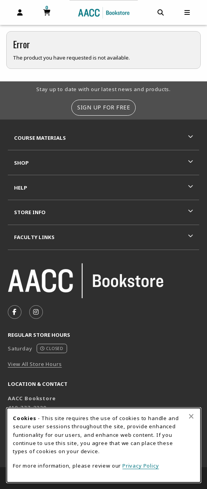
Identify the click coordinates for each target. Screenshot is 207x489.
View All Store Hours (35, 364)
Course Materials (40, 137)
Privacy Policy (140, 465)
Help (20, 187)
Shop (21, 162)
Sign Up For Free (103, 107)
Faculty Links (34, 237)
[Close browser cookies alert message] (191, 416)
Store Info (30, 212)
